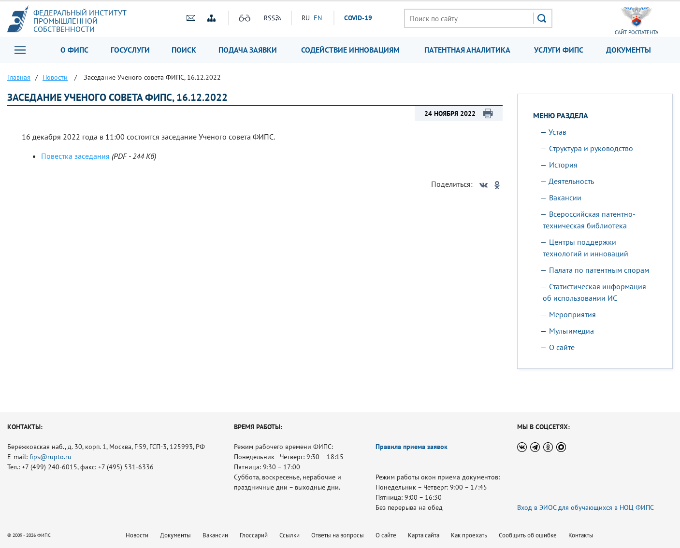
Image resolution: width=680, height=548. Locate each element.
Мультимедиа (571, 331)
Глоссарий (254, 535)
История (563, 164)
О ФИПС (74, 50)
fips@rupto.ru (50, 456)
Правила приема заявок (412, 446)
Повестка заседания (75, 156)
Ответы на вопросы (337, 535)
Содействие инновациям (350, 50)
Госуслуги (130, 50)
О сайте (562, 347)
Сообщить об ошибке (528, 535)
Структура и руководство (591, 148)
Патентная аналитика (467, 50)
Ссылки (289, 535)
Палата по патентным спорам (599, 270)
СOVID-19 (358, 18)
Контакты (580, 535)
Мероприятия (572, 314)
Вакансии (565, 197)
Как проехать (469, 535)
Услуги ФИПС (558, 50)
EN (318, 18)
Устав (557, 132)
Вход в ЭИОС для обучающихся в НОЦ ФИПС (585, 507)
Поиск (184, 50)
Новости (137, 535)
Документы (628, 50)
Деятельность (571, 181)
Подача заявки (247, 50)
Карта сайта (423, 535)
